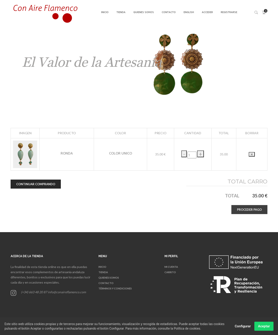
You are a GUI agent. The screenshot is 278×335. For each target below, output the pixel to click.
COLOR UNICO (120, 153)
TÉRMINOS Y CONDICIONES (115, 288)
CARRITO (170, 272)
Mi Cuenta (171, 266)
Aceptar (264, 327)
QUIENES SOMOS (143, 12)
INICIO (105, 12)
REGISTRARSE (229, 12)
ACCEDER (207, 12)
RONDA (67, 153)
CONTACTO (169, 12)
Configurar (243, 327)
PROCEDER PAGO (249, 209)
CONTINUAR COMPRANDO (35, 184)
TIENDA (120, 12)
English (189, 12)
